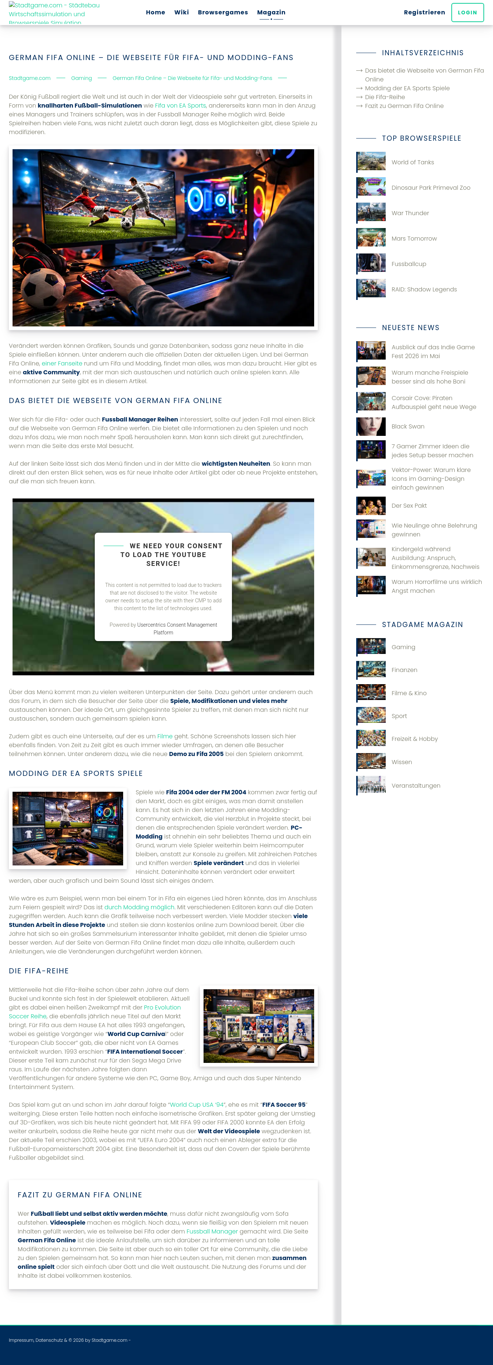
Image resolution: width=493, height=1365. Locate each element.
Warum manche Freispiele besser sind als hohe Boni (412, 377)
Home (156, 12)
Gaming (385, 647)
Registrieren (424, 12)
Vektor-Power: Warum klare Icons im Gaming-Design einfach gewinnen (413, 479)
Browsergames (223, 12)
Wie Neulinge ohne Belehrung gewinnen (416, 529)
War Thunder (392, 213)
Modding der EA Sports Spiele (407, 88)
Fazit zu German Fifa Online (404, 106)
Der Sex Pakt (391, 506)
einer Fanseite (62, 363)
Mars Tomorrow (396, 238)
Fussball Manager (212, 1231)
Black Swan (390, 426)
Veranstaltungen (398, 785)
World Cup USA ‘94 (196, 1104)
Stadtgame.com (109, 1340)
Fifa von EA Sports (180, 105)
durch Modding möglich (139, 907)
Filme (165, 736)
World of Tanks (395, 162)
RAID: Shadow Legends (406, 289)
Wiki (181, 12)
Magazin (271, 12)
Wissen (384, 762)
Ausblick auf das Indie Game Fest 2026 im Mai (415, 351)
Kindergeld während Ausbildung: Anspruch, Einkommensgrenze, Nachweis (417, 558)
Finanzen (386, 670)
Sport (381, 716)
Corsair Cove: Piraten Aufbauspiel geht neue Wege (416, 402)
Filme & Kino (391, 693)
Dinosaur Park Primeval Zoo (413, 187)
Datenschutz (49, 1340)
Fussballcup (391, 263)
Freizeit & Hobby (397, 739)
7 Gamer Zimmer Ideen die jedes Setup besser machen (414, 450)
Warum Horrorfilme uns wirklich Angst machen (419, 586)
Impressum (21, 1340)
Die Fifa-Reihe (385, 97)
